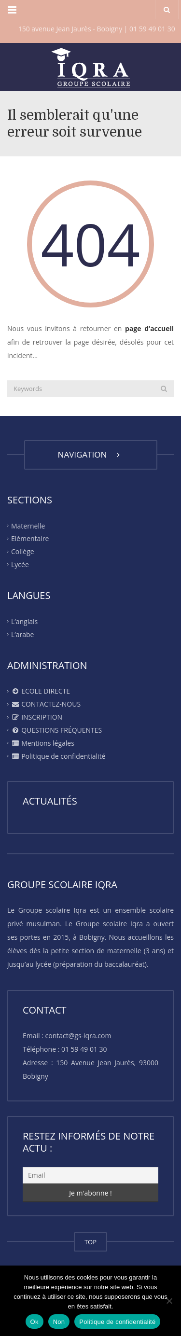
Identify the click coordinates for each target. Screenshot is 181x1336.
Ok (34, 1321)
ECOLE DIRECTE (40, 691)
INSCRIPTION (36, 717)
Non (59, 1321)
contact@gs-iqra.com (78, 1035)
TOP (90, 1242)
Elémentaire (30, 538)
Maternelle (28, 525)
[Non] (169, 1301)
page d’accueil (149, 328)
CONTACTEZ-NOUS (46, 704)
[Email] (90, 1175)
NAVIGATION (91, 454)
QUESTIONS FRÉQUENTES (56, 730)
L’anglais (24, 621)
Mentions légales (42, 743)
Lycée (20, 564)
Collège (22, 551)
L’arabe (22, 634)
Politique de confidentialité (58, 756)
